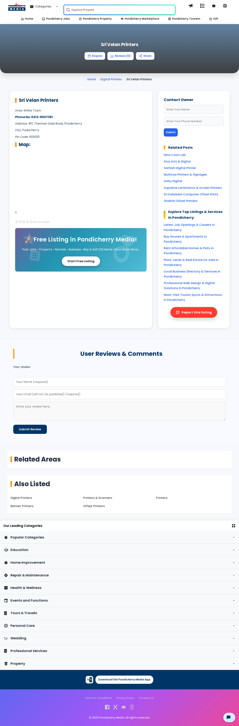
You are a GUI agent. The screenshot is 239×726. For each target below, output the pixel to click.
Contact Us (146, 698)
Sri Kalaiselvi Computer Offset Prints (191, 194)
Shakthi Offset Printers (181, 201)
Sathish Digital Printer (180, 168)
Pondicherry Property (95, 19)
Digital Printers (21, 498)
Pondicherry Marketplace (140, 19)
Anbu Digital (173, 181)
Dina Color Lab (175, 155)
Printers (161, 498)
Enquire (95, 56)
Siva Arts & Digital (177, 161)
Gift (213, 19)
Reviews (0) (120, 56)
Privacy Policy (125, 698)
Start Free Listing (80, 261)
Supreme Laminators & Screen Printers (193, 188)
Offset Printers (94, 506)
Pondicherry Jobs (56, 19)
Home (27, 19)
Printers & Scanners (97, 498)
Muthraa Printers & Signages (185, 174)
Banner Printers (21, 506)
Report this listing (194, 312)
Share (145, 56)
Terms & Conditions (98, 698)
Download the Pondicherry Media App (124, 679)
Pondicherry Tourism (184, 19)
